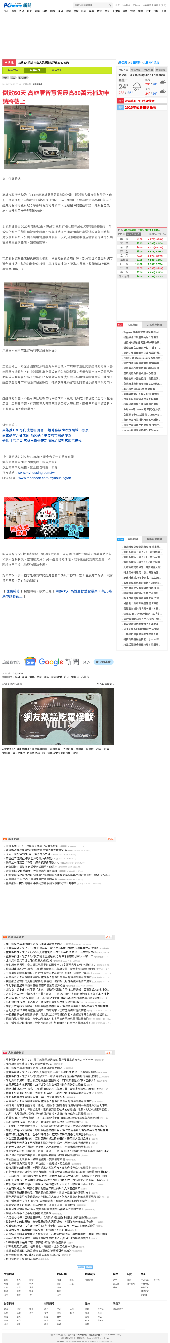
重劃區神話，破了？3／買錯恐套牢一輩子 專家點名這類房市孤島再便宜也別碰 (52, 948)
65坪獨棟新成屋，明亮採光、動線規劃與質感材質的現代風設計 (43, 1002)
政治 (21, 11)
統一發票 (131, 1284)
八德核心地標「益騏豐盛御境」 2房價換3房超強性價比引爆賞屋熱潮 (46, 1217)
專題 (13, 11)
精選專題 (89, 1280)
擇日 (115, 1287)
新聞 (5, 77)
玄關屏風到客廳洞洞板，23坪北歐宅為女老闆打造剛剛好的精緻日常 (46, 973)
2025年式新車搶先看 (140, 107)
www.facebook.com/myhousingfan (45, 478)
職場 (60, 11)
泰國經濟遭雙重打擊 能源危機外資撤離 (29, 858)
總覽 (87, 1309)
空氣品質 (135, 70)
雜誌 (140, 11)
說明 (156, 5)
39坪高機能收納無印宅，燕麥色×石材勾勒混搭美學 (36, 1242)
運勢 (68, 11)
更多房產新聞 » (105, 684)
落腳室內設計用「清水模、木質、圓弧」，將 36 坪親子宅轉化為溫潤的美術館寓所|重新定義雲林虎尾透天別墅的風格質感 (77, 993)
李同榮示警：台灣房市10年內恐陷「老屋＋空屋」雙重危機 (40, 1205)
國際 (52, 11)
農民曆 (122, 62)
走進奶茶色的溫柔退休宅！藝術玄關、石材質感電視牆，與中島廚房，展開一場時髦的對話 (59, 1234)
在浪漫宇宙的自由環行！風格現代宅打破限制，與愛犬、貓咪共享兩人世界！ (51, 1184)
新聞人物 (62, 1274)
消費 (125, 11)
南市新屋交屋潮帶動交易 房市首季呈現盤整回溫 (34, 944)
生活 (107, 11)
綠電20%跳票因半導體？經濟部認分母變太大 (32, 862)
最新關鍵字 (118, 1309)
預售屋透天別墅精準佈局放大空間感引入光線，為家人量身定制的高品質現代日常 (54, 1196)
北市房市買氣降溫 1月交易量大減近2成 (145, 567)
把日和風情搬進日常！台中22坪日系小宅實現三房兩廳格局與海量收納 (47, 1018)
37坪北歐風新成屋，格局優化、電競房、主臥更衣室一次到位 (42, 1246)
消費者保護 (82, 1335)
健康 (83, 11)
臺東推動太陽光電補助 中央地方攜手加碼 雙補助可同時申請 (41, 883)
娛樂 (91, 11)
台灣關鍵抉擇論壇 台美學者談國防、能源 (30, 866)
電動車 (75, 677)
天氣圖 (144, 1295)
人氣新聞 (127, 324)
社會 (29, 11)
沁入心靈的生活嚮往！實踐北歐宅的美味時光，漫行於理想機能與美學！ (48, 1238)
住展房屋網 (37, 84)
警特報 (157, 1280)
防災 (66, 677)
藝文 (100, 1313)
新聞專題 (90, 1274)
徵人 (119, 1335)
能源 (46, 677)
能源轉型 (56, 677)
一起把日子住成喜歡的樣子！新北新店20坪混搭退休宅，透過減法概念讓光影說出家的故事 (59, 1014)
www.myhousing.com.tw (36, 472)
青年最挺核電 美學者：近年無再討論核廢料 (31, 871)
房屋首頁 (13, 70)
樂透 (129, 1280)
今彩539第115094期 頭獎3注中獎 (142, 409)
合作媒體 (147, 5)
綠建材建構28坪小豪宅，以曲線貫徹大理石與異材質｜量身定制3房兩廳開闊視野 (53, 969)
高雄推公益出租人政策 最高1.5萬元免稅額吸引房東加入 (39, 1250)
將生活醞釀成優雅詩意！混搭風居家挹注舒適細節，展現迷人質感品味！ (48, 1022)
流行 (31, 1295)
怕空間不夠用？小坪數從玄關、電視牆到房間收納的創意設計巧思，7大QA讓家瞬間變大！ (59, 1109)
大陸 (163, 11)
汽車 (148, 11)
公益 (100, 1317)
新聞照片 (49, 1303)
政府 (156, 11)
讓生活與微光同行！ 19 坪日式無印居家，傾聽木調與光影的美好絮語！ (48, 1201)
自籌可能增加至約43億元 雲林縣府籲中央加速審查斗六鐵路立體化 (45, 1209)
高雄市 (85, 677)
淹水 (32, 677)
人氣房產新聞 (154, 324)
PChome (136, 5)
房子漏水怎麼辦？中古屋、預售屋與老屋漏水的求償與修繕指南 (43, 1155)
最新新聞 (127, 539)
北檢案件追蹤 (150, 62)
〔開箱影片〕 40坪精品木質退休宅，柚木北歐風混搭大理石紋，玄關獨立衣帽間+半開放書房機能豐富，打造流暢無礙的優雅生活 (81, 1176)
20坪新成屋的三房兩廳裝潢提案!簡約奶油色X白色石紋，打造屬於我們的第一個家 (54, 1180)
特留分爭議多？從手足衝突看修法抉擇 (28, 1213)
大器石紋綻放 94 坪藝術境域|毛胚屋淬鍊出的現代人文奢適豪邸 (43, 1188)
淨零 (24, 677)
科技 (44, 11)
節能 (39, 677)
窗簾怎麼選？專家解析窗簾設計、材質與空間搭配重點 (38, 1230)
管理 (87, 1320)
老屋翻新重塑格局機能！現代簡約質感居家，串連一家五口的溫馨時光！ (48, 1192)
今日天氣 (123, 70)
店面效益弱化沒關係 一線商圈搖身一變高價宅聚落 (35, 1159)
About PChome (108, 1335)
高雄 (17, 677)
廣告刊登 (71, 1335)
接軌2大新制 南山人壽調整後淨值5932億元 (43, 62)
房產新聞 (35, 70)
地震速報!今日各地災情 (140, 101)
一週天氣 (145, 1284)
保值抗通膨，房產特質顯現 (22, 1259)
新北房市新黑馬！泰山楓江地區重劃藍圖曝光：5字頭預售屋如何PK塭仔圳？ (51, 964)
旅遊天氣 (145, 1287)
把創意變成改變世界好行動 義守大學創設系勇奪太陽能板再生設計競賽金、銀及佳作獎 (57, 875)
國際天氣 (145, 1291)
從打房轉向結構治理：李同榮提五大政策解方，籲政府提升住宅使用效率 (48, 1167)
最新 (6, 1280)
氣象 (143, 1274)
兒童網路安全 (94, 1335)
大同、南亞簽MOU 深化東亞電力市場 (28, 854)
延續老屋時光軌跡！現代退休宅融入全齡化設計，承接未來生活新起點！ (48, 1142)
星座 (76, 11)
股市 (118, 5)
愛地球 (101, 1320)
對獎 (129, 1274)
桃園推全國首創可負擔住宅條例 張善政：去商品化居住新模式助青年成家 (49, 981)
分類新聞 (9, 1274)
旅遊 (132, 11)
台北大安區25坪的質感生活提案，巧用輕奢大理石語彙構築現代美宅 (46, 1010)
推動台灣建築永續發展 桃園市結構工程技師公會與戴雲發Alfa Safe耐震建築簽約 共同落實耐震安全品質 (66, 1171)
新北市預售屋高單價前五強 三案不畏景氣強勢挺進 (35, 985)
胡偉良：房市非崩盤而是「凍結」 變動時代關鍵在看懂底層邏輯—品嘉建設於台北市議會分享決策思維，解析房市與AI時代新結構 (82, 989)
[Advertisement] (59, 789)
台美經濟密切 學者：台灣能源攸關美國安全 (31, 879)
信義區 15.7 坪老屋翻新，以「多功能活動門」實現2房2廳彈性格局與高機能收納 (53, 998)
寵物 (31, 1280)
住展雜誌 (13, 591)
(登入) (163, 5)
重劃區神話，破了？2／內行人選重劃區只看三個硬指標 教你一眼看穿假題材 (51, 952)
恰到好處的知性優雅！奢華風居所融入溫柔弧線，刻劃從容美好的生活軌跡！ (51, 1221)
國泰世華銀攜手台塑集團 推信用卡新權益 (146, 424)
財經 (37, 11)
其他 (31, 1313)
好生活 (101, 1309)
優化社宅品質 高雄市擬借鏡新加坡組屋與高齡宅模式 (42, 441)
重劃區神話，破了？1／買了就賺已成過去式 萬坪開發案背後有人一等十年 (49, 956)
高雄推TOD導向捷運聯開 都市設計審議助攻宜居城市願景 (45, 430)
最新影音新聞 (154, 539)
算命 (115, 1280)
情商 (31, 1284)
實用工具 (57, 70)
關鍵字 (116, 1303)
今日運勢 (134, 62)
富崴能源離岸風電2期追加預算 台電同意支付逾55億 (36, 850)
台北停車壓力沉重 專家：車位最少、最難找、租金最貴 (38, 1163)
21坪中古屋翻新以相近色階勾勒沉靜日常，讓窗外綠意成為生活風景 (46, 1113)
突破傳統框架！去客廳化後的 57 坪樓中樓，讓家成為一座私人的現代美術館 (50, 1225)
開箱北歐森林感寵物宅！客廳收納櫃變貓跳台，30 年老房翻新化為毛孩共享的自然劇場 (57, 1006)
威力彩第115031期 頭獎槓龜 (139, 388)
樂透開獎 (160, 70)
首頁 (6, 11)
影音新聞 (9, 1303)
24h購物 (126, 5)
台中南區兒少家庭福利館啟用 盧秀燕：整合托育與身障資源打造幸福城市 (49, 977)
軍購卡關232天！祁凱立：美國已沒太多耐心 (32, 846)
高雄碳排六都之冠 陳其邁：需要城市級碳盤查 (36, 435)
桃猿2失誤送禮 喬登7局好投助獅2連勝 (145, 342)
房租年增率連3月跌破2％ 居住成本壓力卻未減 (33, 1254)
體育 (99, 11)
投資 (87, 1317)
